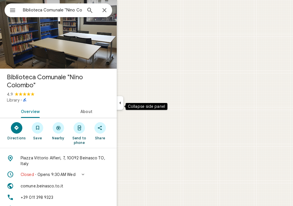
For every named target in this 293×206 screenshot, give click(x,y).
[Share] (120, 130)
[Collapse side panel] (140, 103)
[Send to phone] (99, 133)
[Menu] (10, 10)
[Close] (125, 10)
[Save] (58, 130)
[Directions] (37, 130)
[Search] (110, 10)
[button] (79, 174)
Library (33, 100)
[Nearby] (79, 130)
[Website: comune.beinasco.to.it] (79, 186)
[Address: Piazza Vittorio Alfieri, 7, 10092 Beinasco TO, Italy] (79, 161)
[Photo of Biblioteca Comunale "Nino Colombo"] (79, 34)
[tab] (50, 111)
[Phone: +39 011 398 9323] (79, 197)
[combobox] (67, 10)
